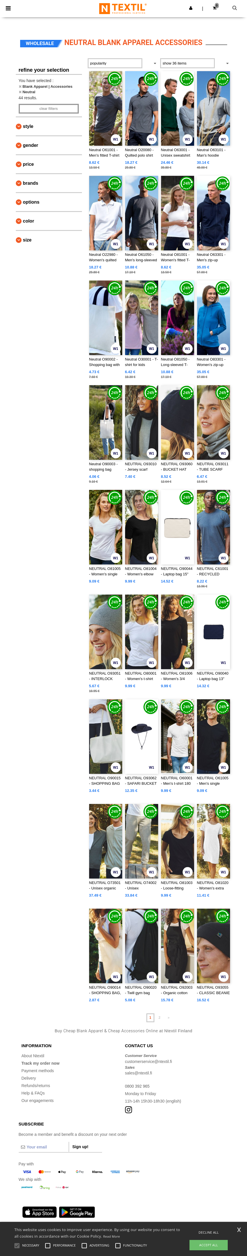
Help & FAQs (33, 1093)
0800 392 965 (137, 1086)
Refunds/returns (36, 1085)
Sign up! (80, 1146)
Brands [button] (30, 183)
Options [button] (31, 202)
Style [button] (28, 126)
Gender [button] (30, 145)
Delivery (29, 1078)
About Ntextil (33, 1056)
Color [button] (28, 221)
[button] (190, 8)
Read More (111, 1236)
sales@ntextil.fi (138, 1073)
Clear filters (48, 109)
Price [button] (28, 164)
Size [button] (27, 239)
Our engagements (38, 1100)
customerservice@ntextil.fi (148, 1061)
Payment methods (38, 1070)
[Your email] (44, 1147)
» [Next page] (169, 1018)
